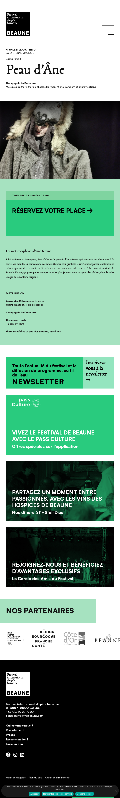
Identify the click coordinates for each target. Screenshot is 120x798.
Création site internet (57, 777)
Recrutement (15, 730)
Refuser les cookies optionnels (57, 794)
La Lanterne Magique (20, 52)
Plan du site (35, 777)
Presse (10, 734)
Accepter (34, 794)
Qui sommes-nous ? (19, 725)
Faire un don (14, 744)
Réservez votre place (52, 210)
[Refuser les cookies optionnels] (115, 790)
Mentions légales (16, 777)
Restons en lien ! (17, 739)
